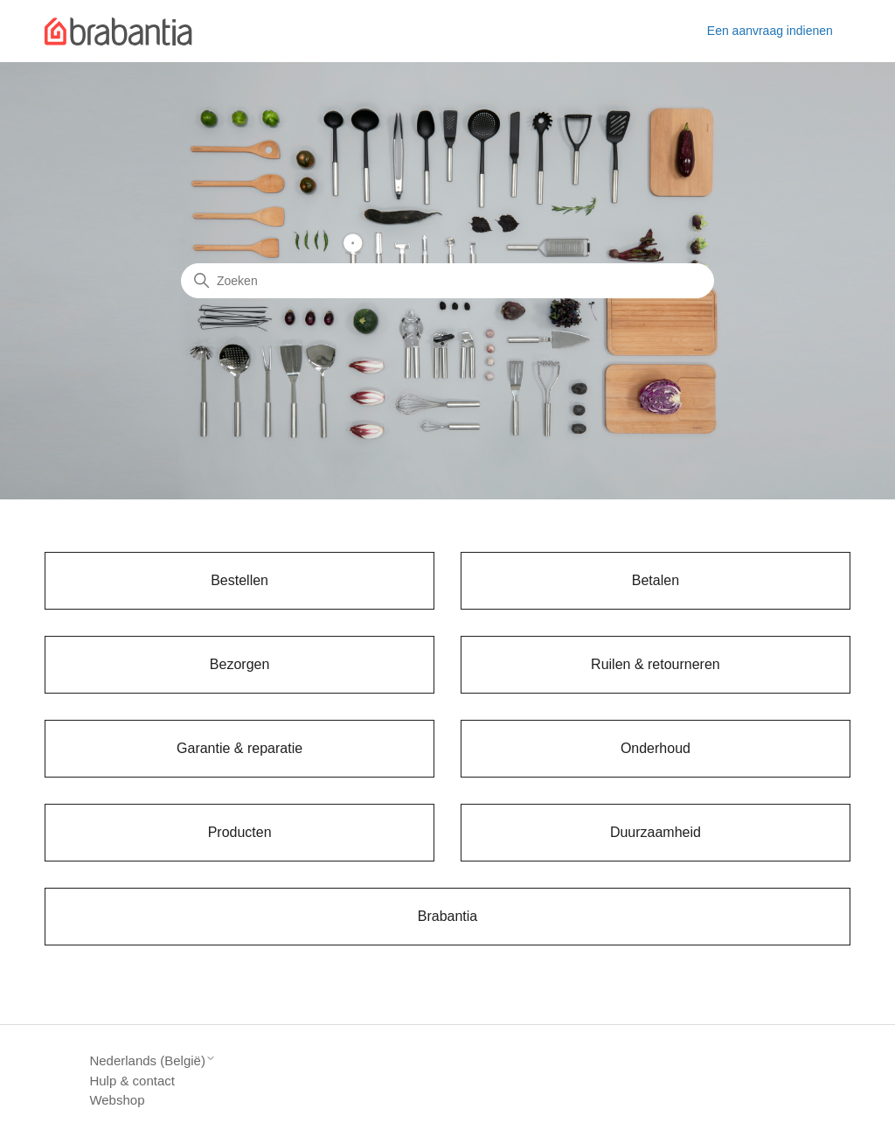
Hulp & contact (132, 1080)
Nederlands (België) (152, 1060)
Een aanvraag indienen (770, 31)
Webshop (116, 1099)
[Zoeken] (447, 280)
